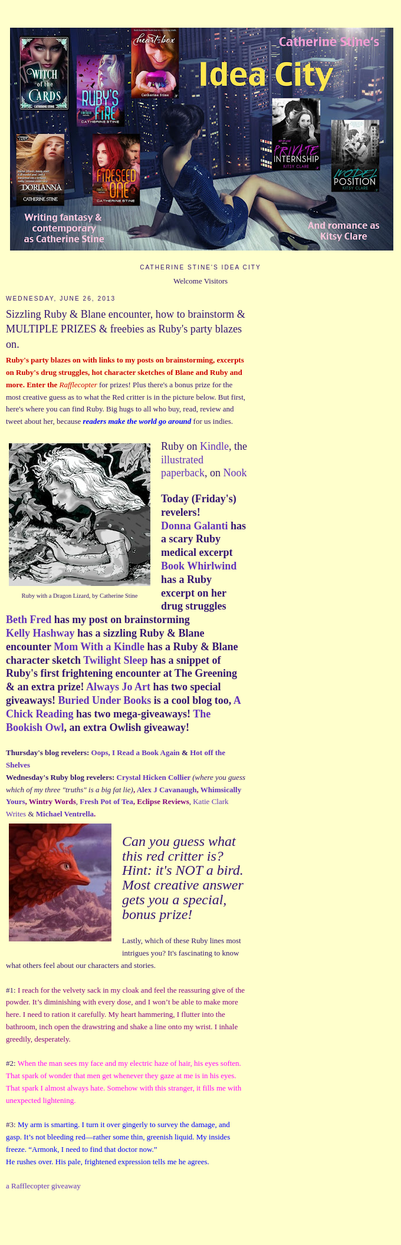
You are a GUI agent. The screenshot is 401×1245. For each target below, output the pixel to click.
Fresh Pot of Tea (106, 801)
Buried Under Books (106, 700)
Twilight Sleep (115, 660)
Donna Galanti (194, 526)
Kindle (214, 446)
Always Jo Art (118, 687)
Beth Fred (28, 619)
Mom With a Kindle (99, 647)
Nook (234, 473)
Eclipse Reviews (163, 801)
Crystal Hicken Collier (153, 777)
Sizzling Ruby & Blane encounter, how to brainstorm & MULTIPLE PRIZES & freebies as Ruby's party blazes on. (125, 329)
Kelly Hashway (40, 633)
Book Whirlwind (198, 566)
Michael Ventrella (65, 813)
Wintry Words (52, 801)
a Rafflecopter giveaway (43, 1185)
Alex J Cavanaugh (167, 789)
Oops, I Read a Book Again (135, 752)
